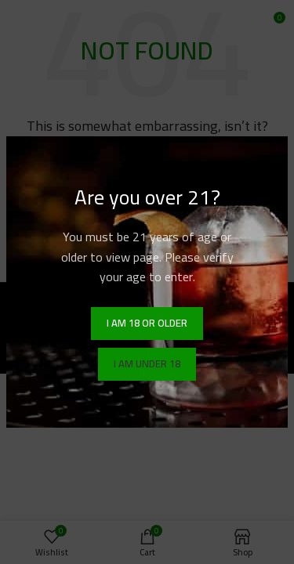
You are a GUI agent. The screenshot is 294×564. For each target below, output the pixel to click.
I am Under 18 (147, 363)
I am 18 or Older (147, 322)
